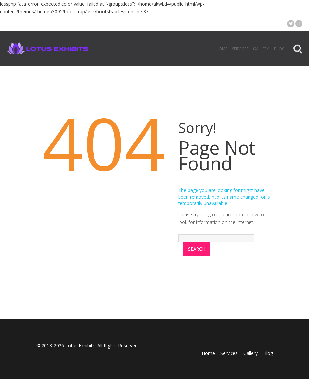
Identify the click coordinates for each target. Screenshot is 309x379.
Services (240, 49)
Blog (279, 49)
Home (221, 49)
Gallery (261, 49)
